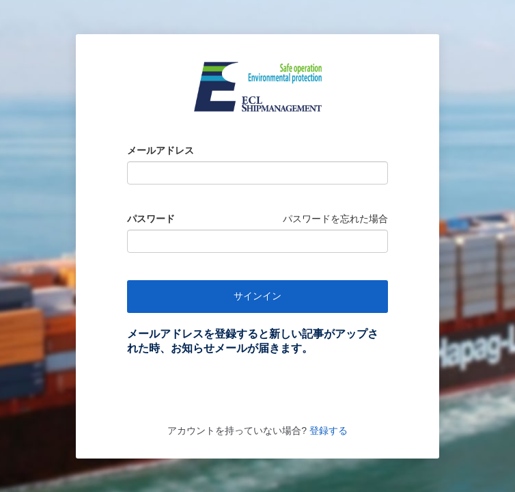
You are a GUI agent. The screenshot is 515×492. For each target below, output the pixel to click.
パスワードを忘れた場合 (335, 218)
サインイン (257, 295)
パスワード (151, 218)
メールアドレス (160, 150)
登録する (327, 430)
